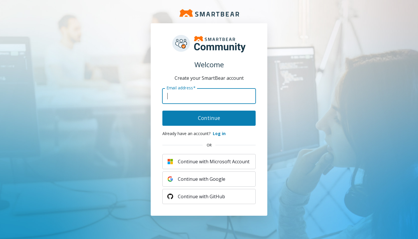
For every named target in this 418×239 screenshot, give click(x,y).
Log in (219, 133)
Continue (209, 117)
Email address (180, 88)
